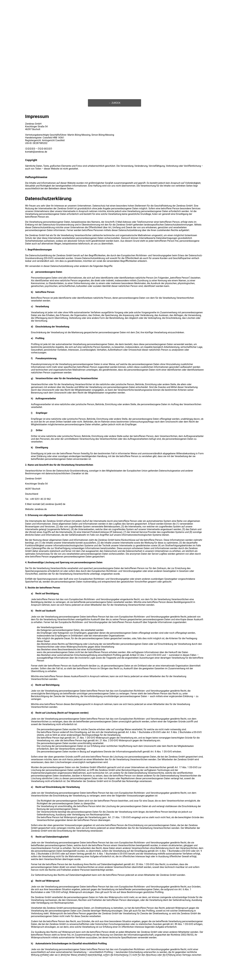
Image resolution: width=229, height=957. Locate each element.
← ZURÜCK (114, 103)
